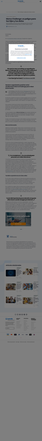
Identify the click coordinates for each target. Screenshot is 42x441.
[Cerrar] (33, 45)
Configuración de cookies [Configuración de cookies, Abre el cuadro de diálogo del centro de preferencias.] (21, 57)
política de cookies (28, 54)
